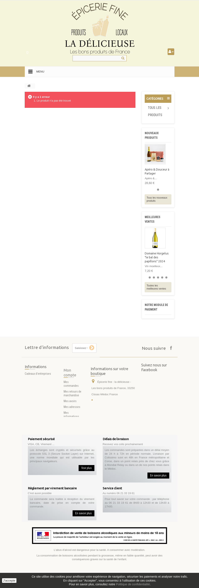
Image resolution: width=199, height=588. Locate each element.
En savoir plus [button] (158, 475)
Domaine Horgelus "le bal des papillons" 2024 (157, 257)
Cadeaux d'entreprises (38, 380)
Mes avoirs (70, 433)
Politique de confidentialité (133, 584)
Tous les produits (155, 111)
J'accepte (9, 580)
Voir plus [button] (86, 468)
